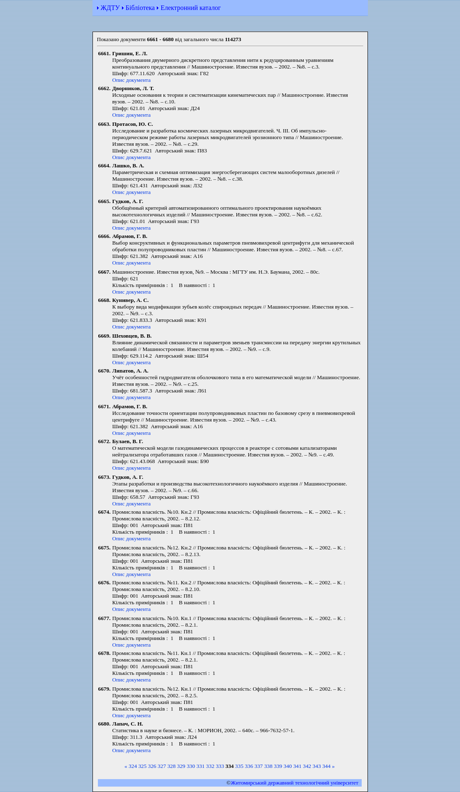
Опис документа (131, 80)
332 (210, 766)
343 (317, 766)
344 (326, 766)
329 (181, 766)
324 (133, 766)
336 (249, 766)
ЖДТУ (110, 7)
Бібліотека (140, 7)
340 (288, 766)
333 (220, 766)
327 (162, 766)
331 (200, 766)
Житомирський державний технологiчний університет (294, 783)
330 (191, 766)
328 (171, 766)
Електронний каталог (191, 7)
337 (259, 766)
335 (239, 766)
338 (268, 766)
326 (152, 766)
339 (278, 766)
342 (307, 766)
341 (297, 766)
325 (142, 766)
